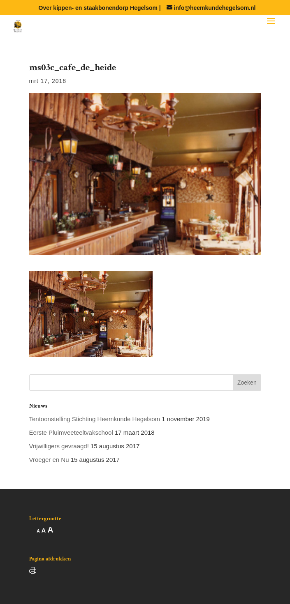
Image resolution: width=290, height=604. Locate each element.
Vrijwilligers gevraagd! (59, 446)
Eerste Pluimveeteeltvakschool (71, 432)
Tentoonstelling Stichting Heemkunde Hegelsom (94, 418)
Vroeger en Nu (49, 459)
